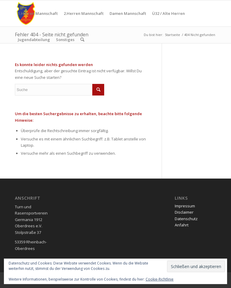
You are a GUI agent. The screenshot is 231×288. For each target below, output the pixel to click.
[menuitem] (38, 13)
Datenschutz (186, 218)
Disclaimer (184, 212)
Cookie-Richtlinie (160, 279)
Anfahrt (181, 225)
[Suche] (82, 39)
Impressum (185, 206)
